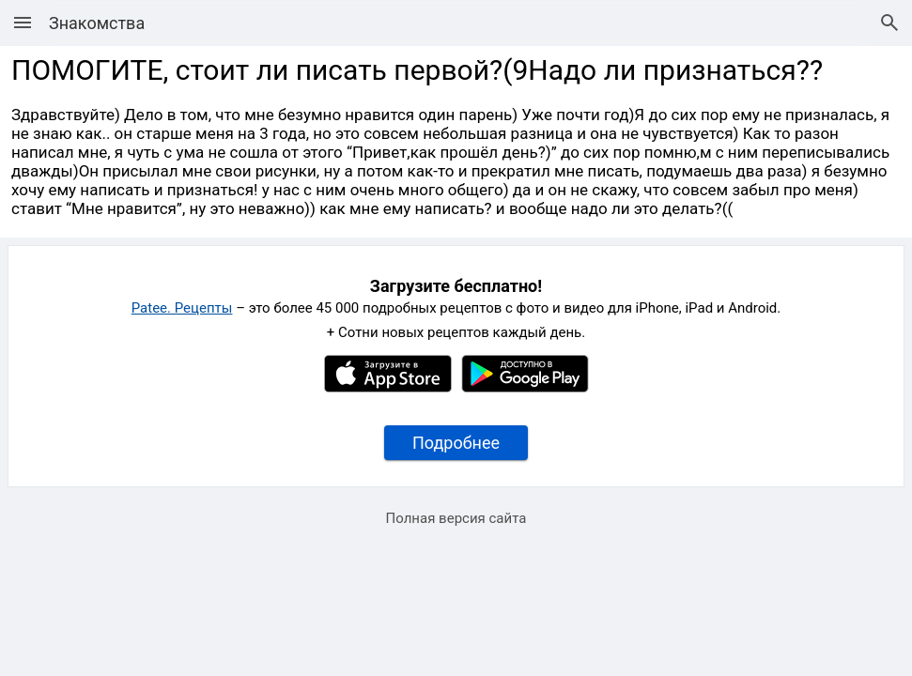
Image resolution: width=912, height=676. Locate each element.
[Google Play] (525, 387)
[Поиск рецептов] (889, 22)
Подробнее (456, 443)
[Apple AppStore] (388, 387)
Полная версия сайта (456, 518)
